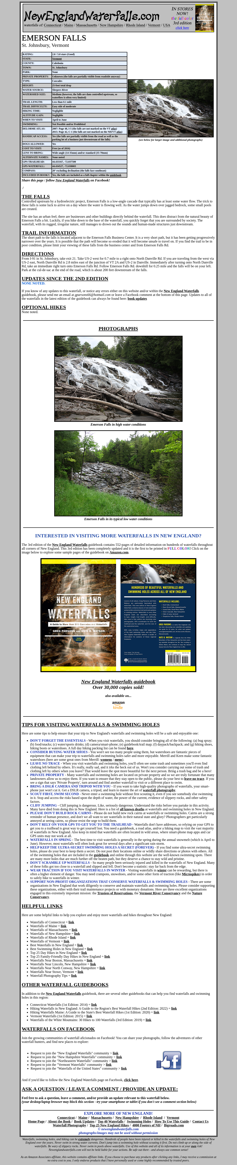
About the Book (59, 1121)
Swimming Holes (139, 1121)
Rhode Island (152, 1117)
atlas (113, 128)
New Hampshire (127, 1117)
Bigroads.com (174, 1125)
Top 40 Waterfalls (110, 1121)
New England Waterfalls (72, 180)
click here (131, 1080)
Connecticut (66, 1117)
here (130, 748)
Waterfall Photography (69, 1125)
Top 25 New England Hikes (109, 1125)
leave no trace (194, 778)
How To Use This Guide (172, 1121)
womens (106, 759)
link (71, 922)
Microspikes (191, 874)
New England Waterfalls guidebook (118, 681)
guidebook (115, 175)
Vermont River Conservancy (160, 893)
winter (162, 870)
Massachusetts (101, 1117)
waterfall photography (159, 790)
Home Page (36, 1121)
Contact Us (201, 1121)
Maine (83, 1117)
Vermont (57, 58)
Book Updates (84, 1121)
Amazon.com (118, 552)
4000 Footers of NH (146, 1125)
